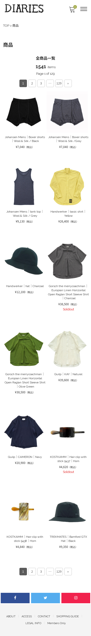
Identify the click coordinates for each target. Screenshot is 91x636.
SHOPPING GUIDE (67, 616)
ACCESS (27, 616)
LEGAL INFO (33, 623)
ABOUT (11, 616)
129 (59, 83)
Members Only (56, 623)
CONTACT (44, 616)
